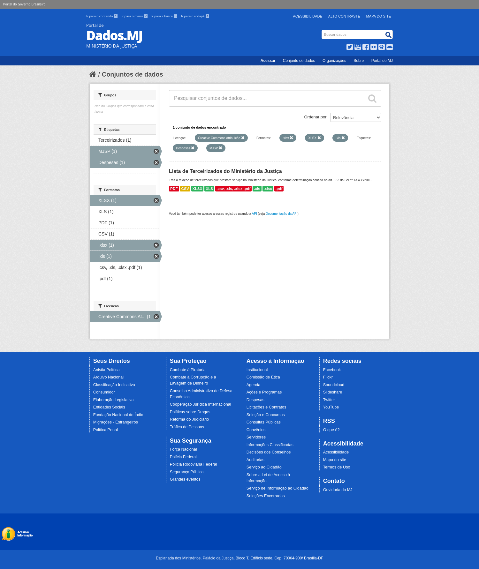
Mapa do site (334, 460)
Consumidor (104, 392)
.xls (257, 188)
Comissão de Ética (263, 377)
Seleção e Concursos (266, 415)
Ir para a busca (165, 16)
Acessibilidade (307, 16)
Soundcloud (334, 385)
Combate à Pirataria (188, 370)
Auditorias (255, 460)
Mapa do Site (378, 16)
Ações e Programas (264, 392)
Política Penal (105, 430)
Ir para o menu (135, 16)
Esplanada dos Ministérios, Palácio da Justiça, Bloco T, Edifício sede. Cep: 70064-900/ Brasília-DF (239, 558)
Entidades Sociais (109, 407)
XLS (209, 188)
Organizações (334, 60)
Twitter (329, 400)
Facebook (332, 370)
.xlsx (268, 188)
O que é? (331, 430)
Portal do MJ (382, 60)
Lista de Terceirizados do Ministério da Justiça (225, 171)
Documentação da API (282, 213)
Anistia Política (106, 370)
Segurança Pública (187, 472)
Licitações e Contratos (266, 407)
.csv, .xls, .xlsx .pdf (233, 188)
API (254, 213)
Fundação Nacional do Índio (118, 415)
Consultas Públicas (264, 422)
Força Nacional (183, 449)
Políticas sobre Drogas (190, 412)
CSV (185, 188)
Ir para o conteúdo (102, 16)
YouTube (331, 407)
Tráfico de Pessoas (187, 427)
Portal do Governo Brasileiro (24, 4)
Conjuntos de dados (132, 74)
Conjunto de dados (299, 60)
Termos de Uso (336, 467)
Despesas (255, 400)
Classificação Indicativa (114, 385)
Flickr (328, 377)
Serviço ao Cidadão (264, 467)
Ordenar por (315, 117)
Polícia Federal (183, 457)
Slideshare (332, 392)
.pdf (279, 188)
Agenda (253, 385)
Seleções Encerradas (266, 496)
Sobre (359, 60)
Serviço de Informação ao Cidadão (277, 488)
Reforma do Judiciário (189, 419)
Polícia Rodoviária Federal (193, 464)
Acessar (268, 60)
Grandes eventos (185, 479)
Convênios (256, 430)
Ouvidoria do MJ (338, 490)
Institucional (257, 370)
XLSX (197, 188)
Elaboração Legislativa (113, 400)
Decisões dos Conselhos (269, 452)
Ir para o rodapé (195, 16)
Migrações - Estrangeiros (115, 422)
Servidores (256, 437)
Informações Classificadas (270, 445)
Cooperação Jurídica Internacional (200, 404)
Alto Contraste (344, 16)
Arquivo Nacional (108, 377)
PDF (174, 188)
